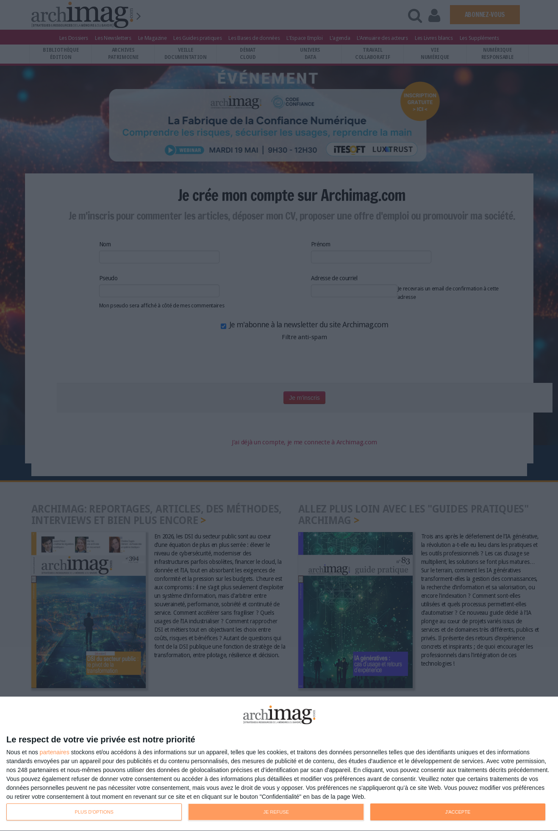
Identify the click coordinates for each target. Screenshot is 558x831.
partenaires (54, 752)
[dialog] (279, 764)
